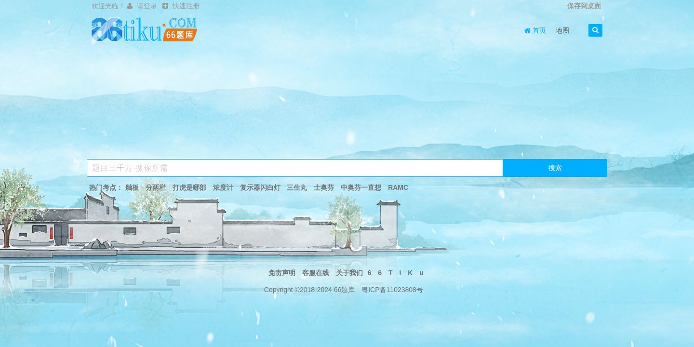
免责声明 (281, 273)
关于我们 (349, 273)
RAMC (398, 187)
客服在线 (315, 273)
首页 (535, 30)
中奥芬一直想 (361, 187)
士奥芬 (324, 187)
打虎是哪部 (189, 187)
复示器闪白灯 (260, 187)
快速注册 (186, 6)
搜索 (555, 168)
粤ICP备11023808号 (392, 290)
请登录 (147, 6)
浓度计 (223, 187)
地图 (562, 30)
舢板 (132, 187)
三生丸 (297, 187)
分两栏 (156, 187)
